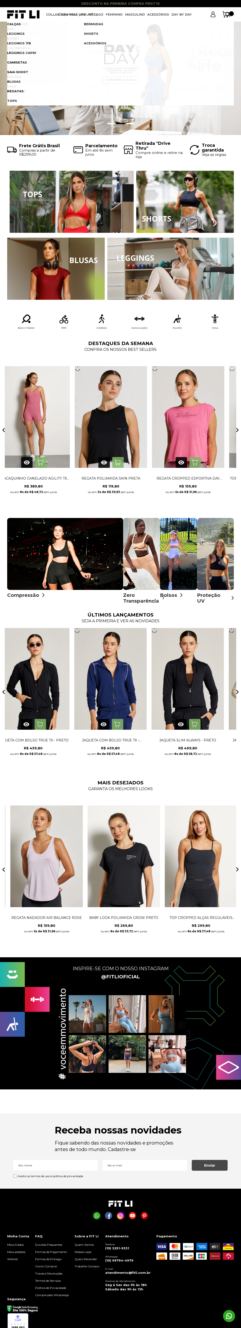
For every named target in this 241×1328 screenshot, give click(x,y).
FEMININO (114, 14)
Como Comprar (46, 1268)
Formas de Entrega (48, 1261)
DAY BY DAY (181, 14)
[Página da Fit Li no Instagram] (120, 1218)
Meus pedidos (16, 1254)
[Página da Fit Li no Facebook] (108, 1218)
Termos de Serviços (48, 1283)
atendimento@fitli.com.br (128, 1275)
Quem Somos (84, 1247)
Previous (3, 432)
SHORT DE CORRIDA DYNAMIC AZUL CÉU (120, 481)
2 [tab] (121, 123)
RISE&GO (95, 14)
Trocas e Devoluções (48, 1276)
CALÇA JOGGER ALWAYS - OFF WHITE (43, 742)
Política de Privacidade (50, 1290)
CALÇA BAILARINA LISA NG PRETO (43, 920)
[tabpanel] (120, 78)
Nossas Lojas (83, 1254)
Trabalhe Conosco (87, 1268)
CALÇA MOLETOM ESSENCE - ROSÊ (120, 742)
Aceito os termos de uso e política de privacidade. (51, 1178)
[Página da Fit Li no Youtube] (132, 1218)
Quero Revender (86, 1261)
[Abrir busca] (200, 14)
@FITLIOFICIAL (120, 979)
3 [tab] (130, 123)
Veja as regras (214, 154)
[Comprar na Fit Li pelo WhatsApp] (97, 1218)
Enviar (209, 1168)
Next (237, 432)
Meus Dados (15, 1247)
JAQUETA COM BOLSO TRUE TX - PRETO (198, 742)
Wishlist (12, 1261)
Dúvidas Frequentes (48, 1247)
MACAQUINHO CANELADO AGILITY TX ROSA (197, 481)
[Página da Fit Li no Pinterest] (144, 1218)
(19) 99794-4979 (119, 1263)
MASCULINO (135, 14)
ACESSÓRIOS (158, 14)
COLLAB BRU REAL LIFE (66, 14)
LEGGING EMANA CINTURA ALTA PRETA (198, 920)
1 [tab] (111, 123)
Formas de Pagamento (51, 1254)
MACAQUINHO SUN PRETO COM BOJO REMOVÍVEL (121, 920)
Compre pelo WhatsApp (52, 1297)
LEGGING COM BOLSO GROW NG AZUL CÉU (43, 481)
